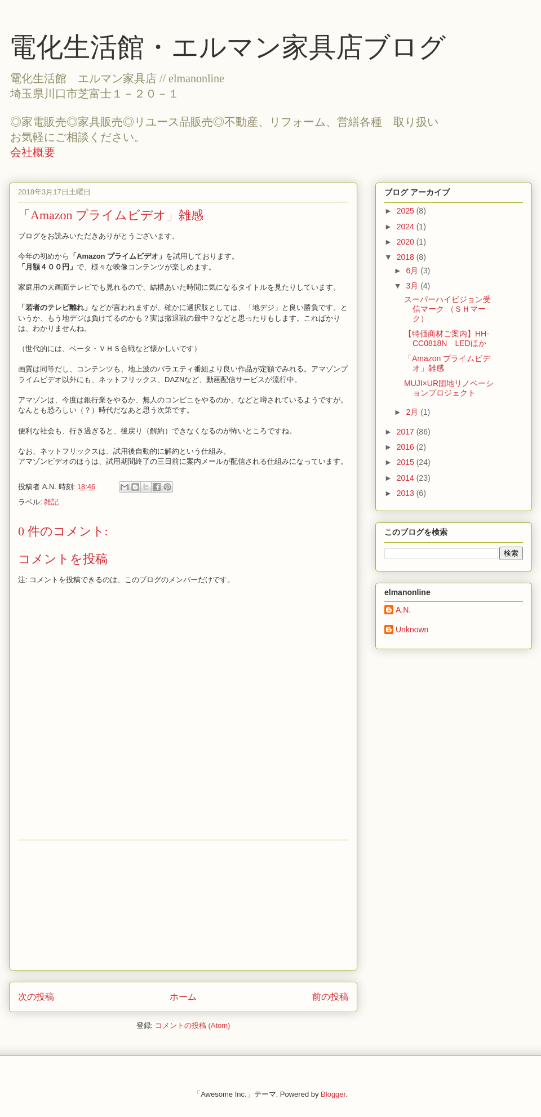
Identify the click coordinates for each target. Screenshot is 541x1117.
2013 (406, 493)
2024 (406, 226)
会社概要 (32, 152)
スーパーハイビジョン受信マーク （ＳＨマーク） (447, 309)
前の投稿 (330, 996)
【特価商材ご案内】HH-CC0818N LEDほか (446, 338)
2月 (413, 411)
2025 (406, 210)
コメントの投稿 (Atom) (192, 1025)
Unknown (412, 629)
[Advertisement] (183, 905)
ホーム (183, 996)
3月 (413, 285)
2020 (406, 241)
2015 (406, 462)
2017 (406, 431)
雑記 (51, 502)
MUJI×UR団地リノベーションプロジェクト (449, 388)
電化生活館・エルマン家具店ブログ (227, 47)
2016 (406, 446)
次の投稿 (36, 996)
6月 (413, 270)
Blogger (333, 1094)
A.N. (403, 609)
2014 (406, 477)
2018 (406, 256)
